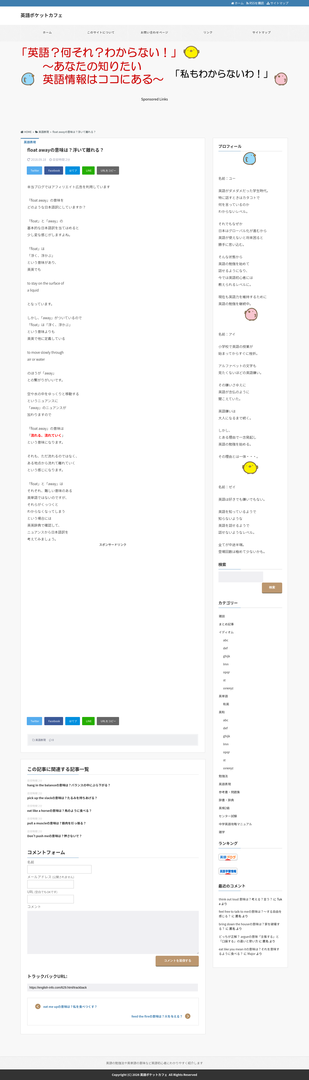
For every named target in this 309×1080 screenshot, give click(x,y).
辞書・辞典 (226, 789)
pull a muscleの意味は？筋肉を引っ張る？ (56, 823)
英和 (222, 701)
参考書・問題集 (229, 781)
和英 (226, 693)
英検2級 (224, 797)
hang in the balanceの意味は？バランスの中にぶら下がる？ (69, 785)
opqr (226, 661)
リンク (208, 32)
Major (251, 942)
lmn (226, 653)
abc (225, 629)
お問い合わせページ (154, 32)
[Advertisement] (154, 111)
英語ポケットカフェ (42, 14)
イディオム (226, 621)
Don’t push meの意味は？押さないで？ (54, 836)
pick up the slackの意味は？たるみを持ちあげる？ (62, 798)
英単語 (223, 685)
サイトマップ (277, 3)
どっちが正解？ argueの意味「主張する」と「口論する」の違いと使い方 (249, 927)
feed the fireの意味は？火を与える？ (157, 1016)
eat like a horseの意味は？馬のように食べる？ (59, 810)
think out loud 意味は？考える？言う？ (246, 888)
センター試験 (228, 805)
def (225, 637)
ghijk (226, 645)
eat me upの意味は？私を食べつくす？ (70, 1006)
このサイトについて (101, 32)
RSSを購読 (255, 3)
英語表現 (40, 740)
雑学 (222, 821)
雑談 (222, 605)
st (224, 669)
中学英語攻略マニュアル (235, 813)
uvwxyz (228, 677)
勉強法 (223, 765)
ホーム (237, 3)
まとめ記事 (226, 613)
